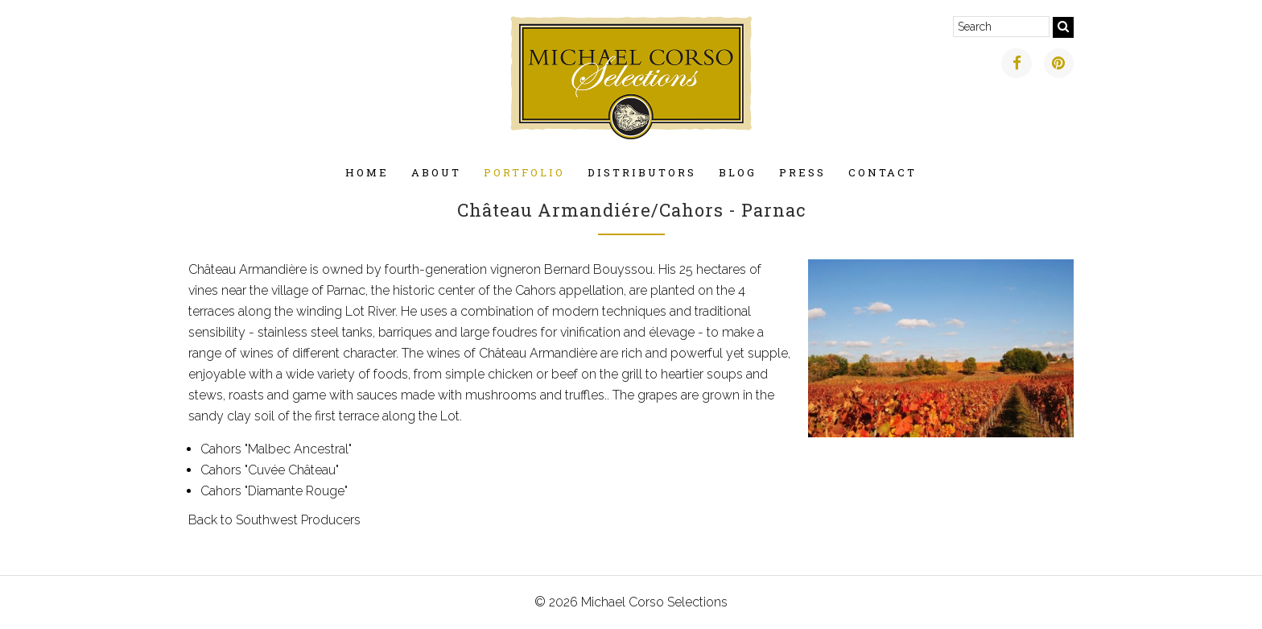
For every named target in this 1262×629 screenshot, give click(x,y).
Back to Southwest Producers (274, 520)
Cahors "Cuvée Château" (269, 470)
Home (367, 172)
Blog (738, 172)
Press (802, 172)
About (436, 172)
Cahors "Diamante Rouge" (274, 491)
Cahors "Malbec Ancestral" (276, 449)
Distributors (642, 172)
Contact (882, 172)
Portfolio (524, 172)
